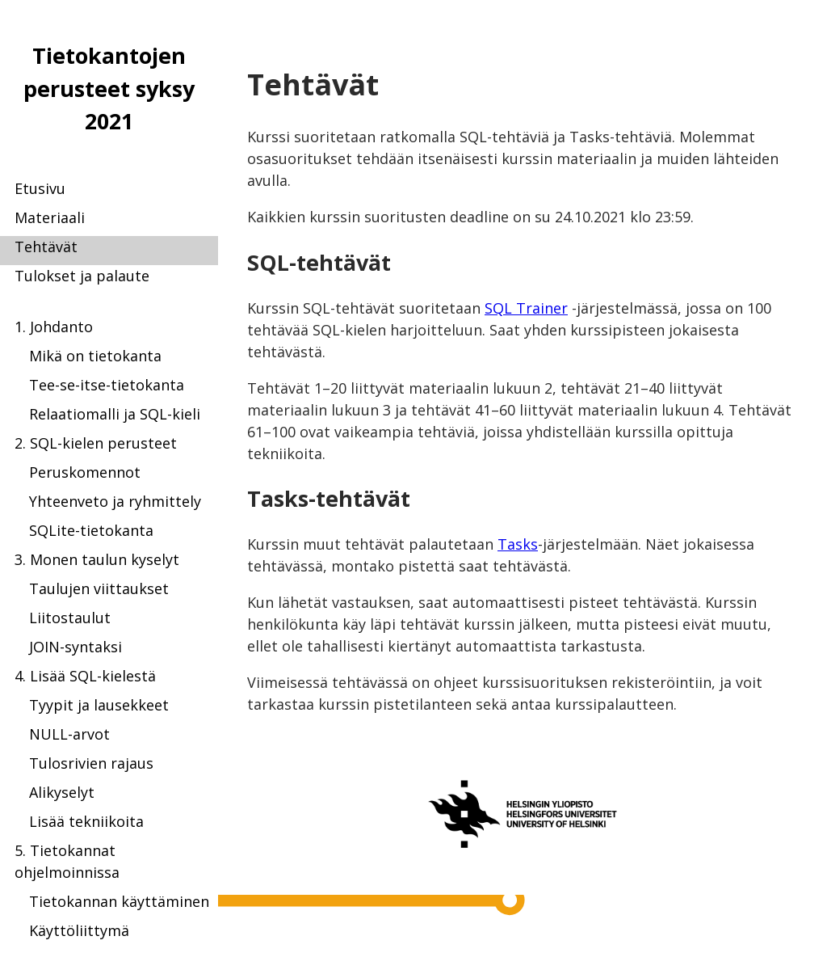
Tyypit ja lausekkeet (99, 705)
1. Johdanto (54, 326)
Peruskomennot (85, 472)
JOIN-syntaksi (75, 646)
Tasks (517, 544)
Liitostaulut (70, 617)
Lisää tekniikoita (86, 821)
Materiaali (50, 217)
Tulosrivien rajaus (91, 763)
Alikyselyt (61, 792)
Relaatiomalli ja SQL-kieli (114, 414)
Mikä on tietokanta (95, 355)
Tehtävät (46, 246)
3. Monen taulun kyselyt (97, 559)
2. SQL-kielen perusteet (96, 443)
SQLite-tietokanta (91, 530)
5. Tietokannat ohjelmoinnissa (67, 861)
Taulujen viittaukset (99, 588)
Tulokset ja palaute (82, 275)
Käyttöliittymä (79, 930)
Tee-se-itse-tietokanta (106, 384)
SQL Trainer (526, 308)
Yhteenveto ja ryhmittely (115, 501)
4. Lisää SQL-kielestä (85, 675)
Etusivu (40, 188)
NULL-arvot (69, 734)
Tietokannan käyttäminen (119, 901)
